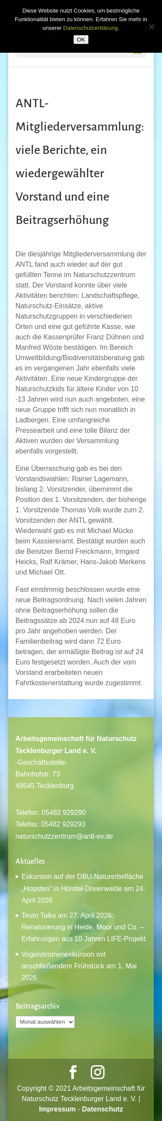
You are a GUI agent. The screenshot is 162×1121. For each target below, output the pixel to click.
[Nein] (151, 26)
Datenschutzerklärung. (91, 28)
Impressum (57, 1109)
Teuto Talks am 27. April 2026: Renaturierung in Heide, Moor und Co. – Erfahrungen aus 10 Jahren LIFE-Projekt (84, 927)
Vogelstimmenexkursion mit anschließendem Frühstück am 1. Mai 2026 (79, 966)
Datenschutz (102, 1109)
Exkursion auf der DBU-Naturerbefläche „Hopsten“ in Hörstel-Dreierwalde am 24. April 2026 (83, 888)
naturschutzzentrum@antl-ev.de (64, 836)
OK (81, 39)
